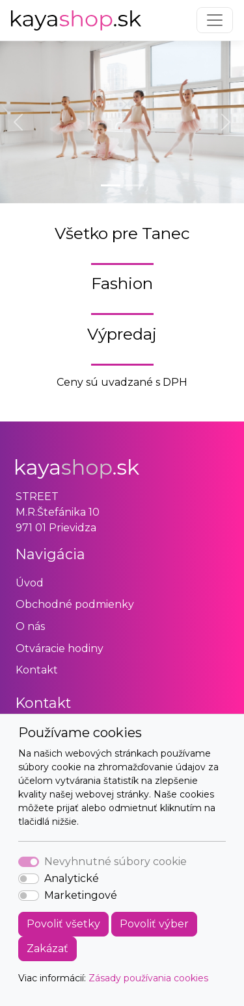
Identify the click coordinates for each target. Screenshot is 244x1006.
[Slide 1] (110, 185)
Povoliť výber (154, 924)
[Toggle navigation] (215, 20)
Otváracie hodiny (59, 648)
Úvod (30, 583)
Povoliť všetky (63, 924)
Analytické (71, 878)
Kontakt (37, 670)
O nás (30, 626)
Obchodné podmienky (75, 604)
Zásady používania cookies (148, 978)
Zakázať (47, 948)
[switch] (28, 879)
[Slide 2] (134, 185)
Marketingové (80, 895)
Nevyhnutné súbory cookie (115, 861)
